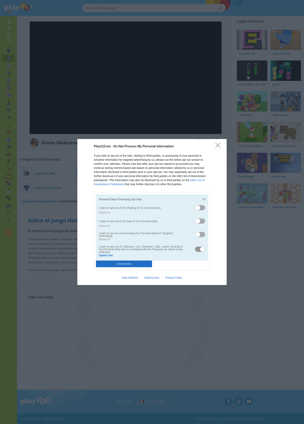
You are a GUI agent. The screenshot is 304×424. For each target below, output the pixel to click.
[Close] (219, 146)
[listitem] (152, 199)
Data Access (151, 277)
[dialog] (152, 212)
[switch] (200, 207)
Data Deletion (130, 277)
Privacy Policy (173, 277)
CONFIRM (124, 264)
